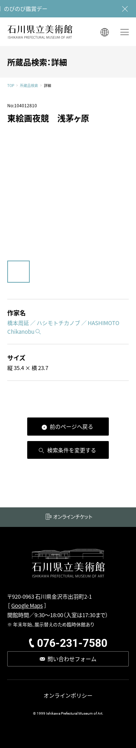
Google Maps (27, 605)
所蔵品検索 (29, 85)
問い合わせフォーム (72, 658)
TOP (10, 85)
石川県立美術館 (40, 32)
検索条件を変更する (71, 450)
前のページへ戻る (71, 426)
